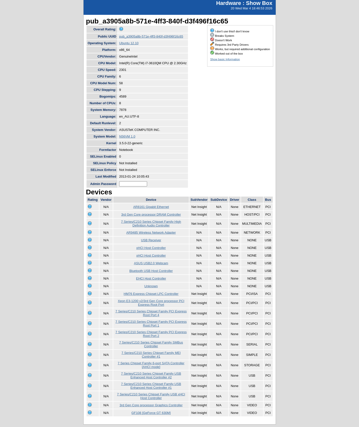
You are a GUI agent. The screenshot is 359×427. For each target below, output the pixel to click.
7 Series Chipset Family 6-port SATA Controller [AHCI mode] (151, 365)
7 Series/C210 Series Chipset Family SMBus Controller (151, 344)
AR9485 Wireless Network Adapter (151, 232)
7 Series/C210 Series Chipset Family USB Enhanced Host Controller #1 (151, 385)
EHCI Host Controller (151, 278)
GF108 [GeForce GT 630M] (151, 413)
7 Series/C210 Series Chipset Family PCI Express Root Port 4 (151, 313)
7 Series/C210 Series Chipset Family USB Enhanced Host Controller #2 (151, 375)
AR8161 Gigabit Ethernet (151, 207)
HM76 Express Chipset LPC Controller (151, 294)
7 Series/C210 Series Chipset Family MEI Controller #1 (150, 354)
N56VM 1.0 (127, 136)
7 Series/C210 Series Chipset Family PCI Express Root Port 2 (151, 334)
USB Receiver (151, 240)
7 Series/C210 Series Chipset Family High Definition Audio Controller (151, 223)
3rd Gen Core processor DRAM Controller (151, 214)
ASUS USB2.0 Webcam (151, 263)
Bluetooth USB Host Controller (151, 271)
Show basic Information (225, 59)
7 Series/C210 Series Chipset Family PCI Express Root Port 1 (151, 323)
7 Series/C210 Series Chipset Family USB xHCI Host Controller (151, 396)
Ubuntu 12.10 (128, 43)
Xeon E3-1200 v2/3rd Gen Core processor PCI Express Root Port (151, 302)
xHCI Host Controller (151, 248)
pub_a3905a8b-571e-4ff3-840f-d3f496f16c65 (151, 36)
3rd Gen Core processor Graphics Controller (150, 405)
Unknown (151, 286)
